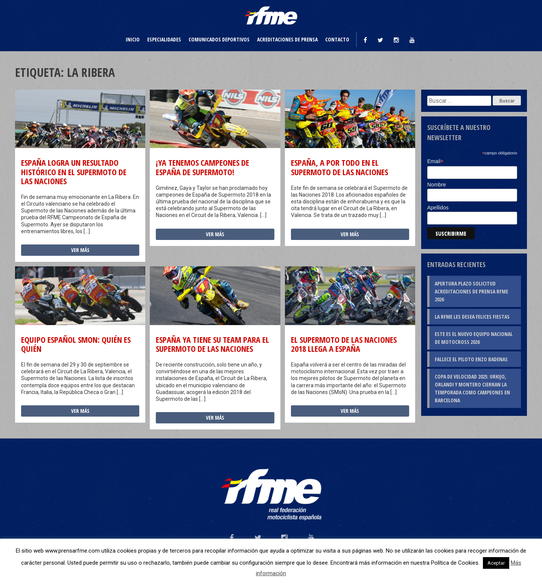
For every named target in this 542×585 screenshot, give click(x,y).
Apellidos (438, 208)
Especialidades (164, 39)
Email (435, 161)
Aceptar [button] (496, 563)
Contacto (337, 39)
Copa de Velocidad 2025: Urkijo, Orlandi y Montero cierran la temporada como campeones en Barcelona (472, 388)
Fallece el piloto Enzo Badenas (471, 359)
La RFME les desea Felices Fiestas (472, 316)
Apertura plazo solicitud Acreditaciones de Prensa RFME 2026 (471, 291)
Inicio (133, 39)
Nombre (436, 185)
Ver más (80, 250)
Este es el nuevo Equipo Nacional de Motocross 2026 (474, 337)
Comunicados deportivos (219, 39)
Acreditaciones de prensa (287, 39)
